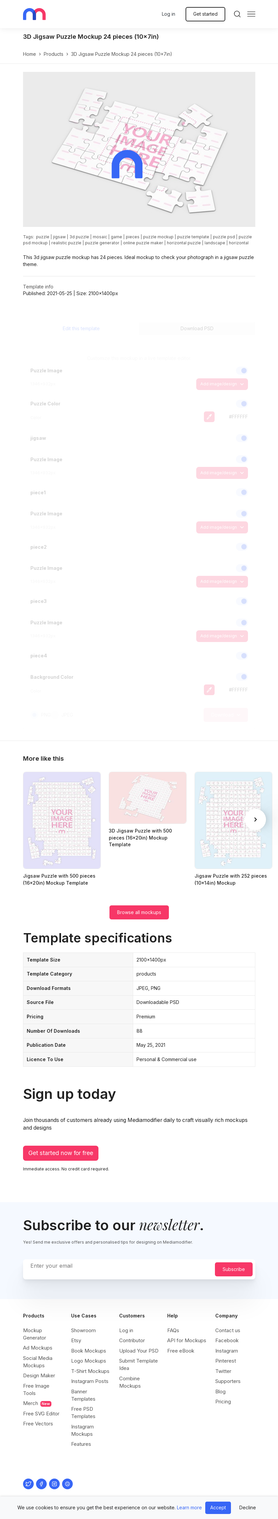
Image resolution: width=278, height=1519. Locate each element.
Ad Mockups (37, 1348)
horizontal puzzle (184, 242)
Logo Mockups (88, 1361)
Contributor (132, 1340)
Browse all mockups (139, 912)
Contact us (227, 1330)
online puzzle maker (143, 242)
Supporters (228, 1381)
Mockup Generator (34, 1334)
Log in (168, 14)
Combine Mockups (130, 1382)
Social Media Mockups (37, 1362)
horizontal (239, 242)
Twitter (223, 1371)
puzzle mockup (158, 236)
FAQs (173, 1330)
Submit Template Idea (138, 1364)
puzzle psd (224, 236)
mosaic (100, 236)
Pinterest (225, 1361)
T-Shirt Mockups (90, 1371)
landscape (215, 242)
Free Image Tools (36, 1389)
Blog (220, 1391)
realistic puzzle (66, 242)
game (116, 236)
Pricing (223, 1401)
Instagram (226, 1351)
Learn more (189, 1507)
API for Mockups (186, 1340)
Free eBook (180, 1351)
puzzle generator (102, 242)
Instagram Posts (89, 1381)
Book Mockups (88, 1351)
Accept (218, 1507)
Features (81, 1444)
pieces (133, 236)
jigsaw (59, 236)
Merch (37, 1403)
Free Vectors (38, 1423)
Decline (247, 1507)
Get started (205, 14)
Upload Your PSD (139, 1351)
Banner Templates (83, 1395)
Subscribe (234, 1269)
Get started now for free (60, 1152)
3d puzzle (79, 236)
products (53, 54)
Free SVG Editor (41, 1413)
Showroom (83, 1330)
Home (29, 54)
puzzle (42, 236)
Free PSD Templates (83, 1412)
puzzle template (193, 236)
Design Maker (39, 1375)
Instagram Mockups (82, 1430)
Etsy (76, 1340)
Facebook (227, 1340)
